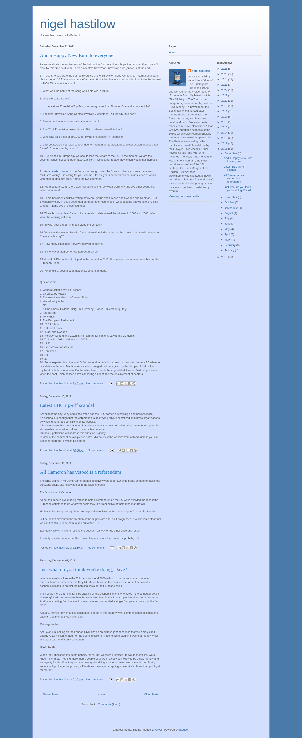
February (230, 245)
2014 (224, 132)
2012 (224, 143)
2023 (224, 84)
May (227, 229)
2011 (224, 148)
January (230, 250)
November (231, 197)
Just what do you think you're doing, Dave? (83, 569)
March (229, 239)
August (229, 213)
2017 (224, 116)
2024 (224, 79)
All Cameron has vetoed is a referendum (80, 472)
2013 (224, 138)
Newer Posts (51, 694)
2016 (224, 122)
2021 (224, 95)
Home (101, 694)
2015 (224, 127)
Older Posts (151, 694)
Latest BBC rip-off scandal (67, 405)
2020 (224, 100)
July (227, 218)
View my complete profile (184, 196)
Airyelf (159, 729)
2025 (224, 74)
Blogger (184, 729)
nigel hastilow (77, 24)
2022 (224, 90)
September (232, 207)
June (228, 223)
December (231, 153)
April (228, 234)
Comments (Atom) (109, 704)
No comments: (95, 383)
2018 (224, 111)
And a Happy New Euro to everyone (76, 55)
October (230, 202)
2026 (224, 68)
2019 (224, 106)
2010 (224, 257)
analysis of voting (59, 171)
